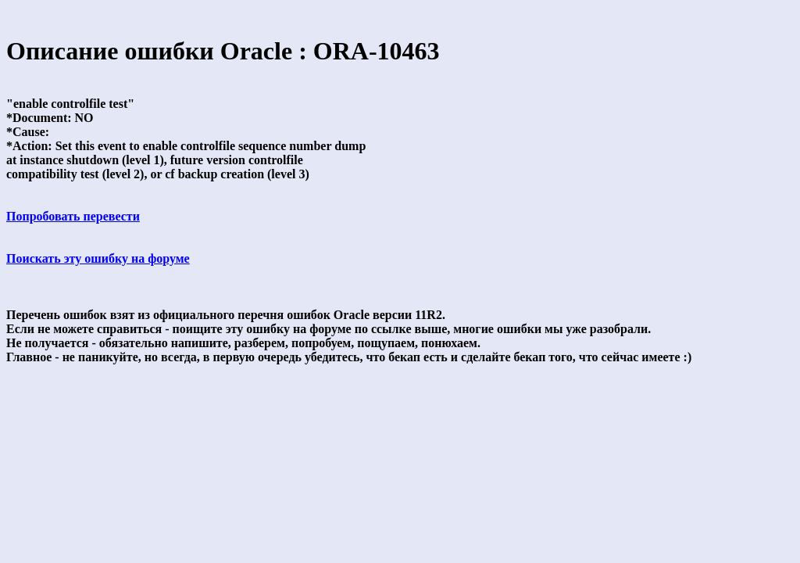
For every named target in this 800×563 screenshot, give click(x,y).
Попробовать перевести (73, 216)
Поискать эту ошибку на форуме (98, 258)
